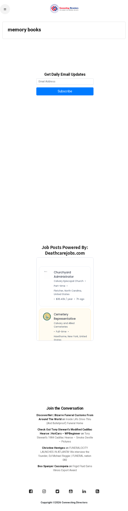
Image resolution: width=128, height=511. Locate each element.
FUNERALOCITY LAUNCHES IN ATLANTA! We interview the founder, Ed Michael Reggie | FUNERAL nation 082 (64, 454)
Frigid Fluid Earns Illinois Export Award (72, 468)
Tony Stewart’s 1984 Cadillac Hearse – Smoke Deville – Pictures (65, 438)
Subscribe (65, 91)
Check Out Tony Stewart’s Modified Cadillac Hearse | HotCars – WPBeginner (65, 432)
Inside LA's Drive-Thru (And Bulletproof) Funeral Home (68, 421)
